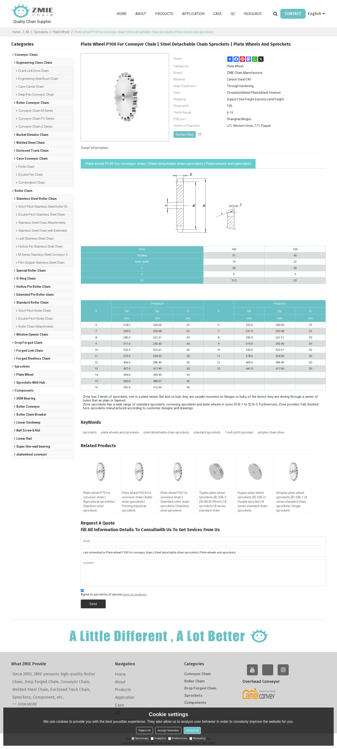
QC (233, 14)
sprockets (90, 432)
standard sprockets (207, 432)
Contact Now (185, 134)
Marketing (197, 738)
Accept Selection (168, 730)
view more (27, 704)
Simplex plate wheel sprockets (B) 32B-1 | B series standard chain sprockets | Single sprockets (292, 501)
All (27, 32)
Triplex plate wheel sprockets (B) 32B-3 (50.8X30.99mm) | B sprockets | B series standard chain (213, 501)
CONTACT (293, 13)
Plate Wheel (61, 32)
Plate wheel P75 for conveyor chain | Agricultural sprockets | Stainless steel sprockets (99, 501)
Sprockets (41, 32)
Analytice (158, 738)
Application (193, 14)
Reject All (145, 730)
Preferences (177, 738)
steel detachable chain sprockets (166, 432)
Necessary (140, 738)
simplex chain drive (271, 432)
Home (121, 14)
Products (164, 14)
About (140, 14)
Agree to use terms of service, (114, 593)
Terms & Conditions (135, 594)
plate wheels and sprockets (120, 432)
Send (93, 604)
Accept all (192, 730)
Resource (253, 14)
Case (217, 14)
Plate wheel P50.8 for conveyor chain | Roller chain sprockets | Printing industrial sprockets (137, 501)
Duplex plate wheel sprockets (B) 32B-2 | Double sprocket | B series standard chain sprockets (252, 501)
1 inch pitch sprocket (239, 432)
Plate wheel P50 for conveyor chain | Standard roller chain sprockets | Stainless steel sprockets (174, 501)
